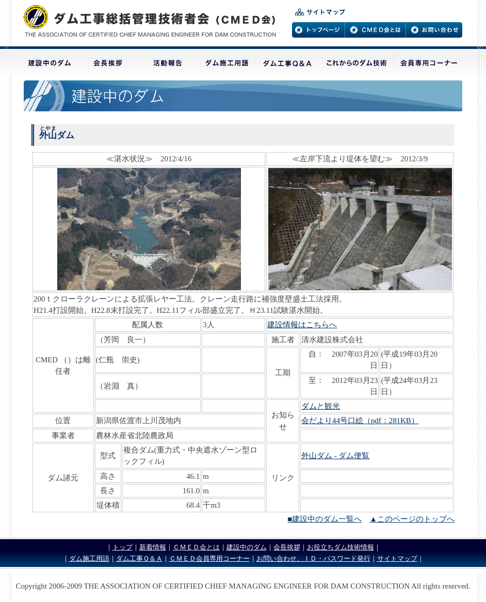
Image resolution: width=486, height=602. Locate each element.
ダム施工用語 (89, 558)
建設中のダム (246, 547)
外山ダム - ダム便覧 (335, 456)
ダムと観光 (320, 406)
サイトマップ (397, 558)
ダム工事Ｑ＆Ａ (139, 558)
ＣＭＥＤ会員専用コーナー (209, 558)
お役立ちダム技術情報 (340, 547)
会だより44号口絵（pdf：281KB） (360, 420)
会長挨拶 (286, 547)
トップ (122, 547)
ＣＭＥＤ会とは (196, 547)
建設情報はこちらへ (302, 325)
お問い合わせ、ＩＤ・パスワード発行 (313, 558)
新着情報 (152, 547)
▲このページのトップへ (412, 519)
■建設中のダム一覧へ (324, 519)
